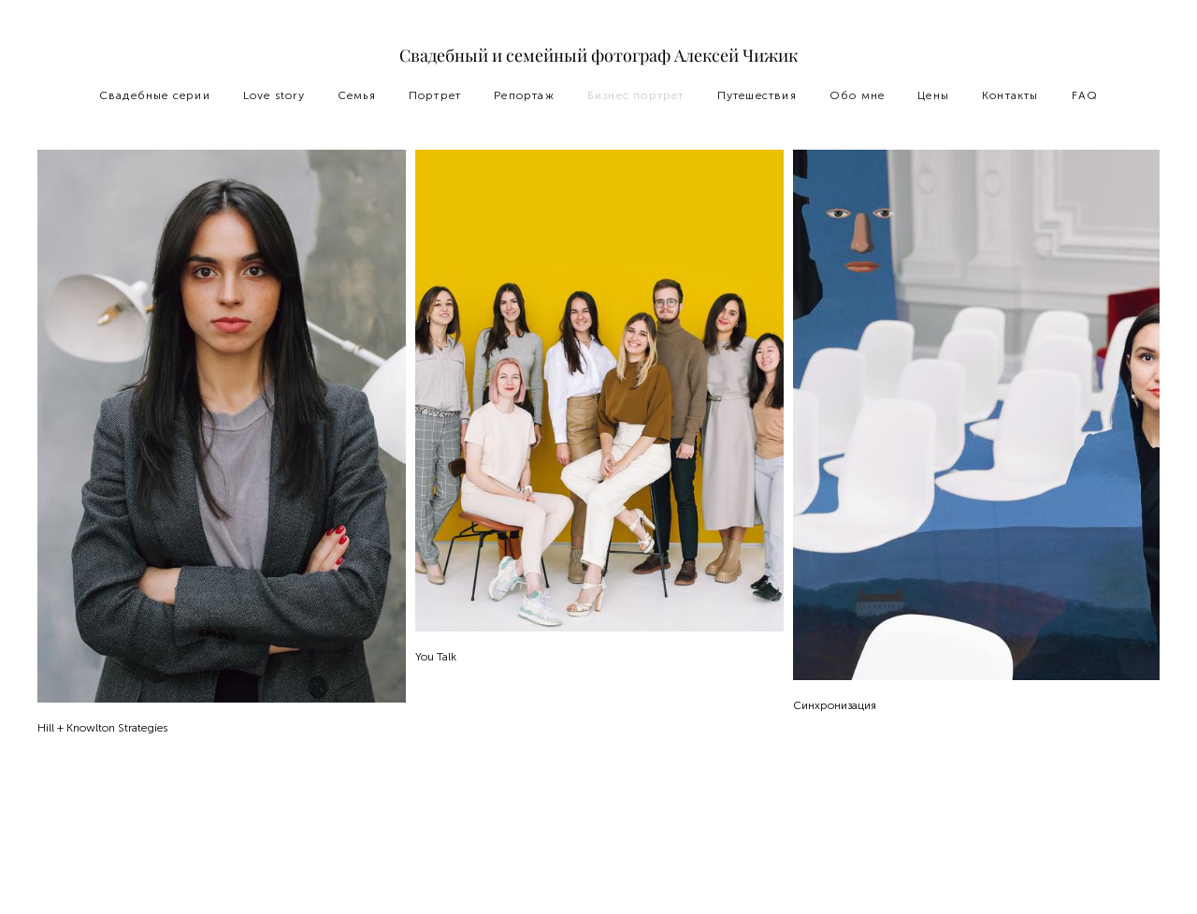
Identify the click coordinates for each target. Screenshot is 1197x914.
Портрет (435, 95)
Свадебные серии (154, 95)
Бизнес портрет (636, 95)
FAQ (1085, 95)
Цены (933, 95)
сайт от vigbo (598, 870)
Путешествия (757, 95)
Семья (357, 95)
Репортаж (524, 95)
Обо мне (857, 95)
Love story (274, 95)
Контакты (1010, 95)
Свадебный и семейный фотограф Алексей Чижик (598, 56)
